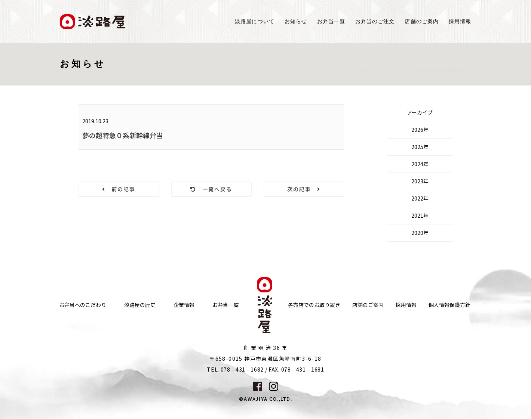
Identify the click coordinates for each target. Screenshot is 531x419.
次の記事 (304, 189)
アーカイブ (420, 112)
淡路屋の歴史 (140, 304)
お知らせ (296, 21)
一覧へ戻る (211, 189)
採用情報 (460, 21)
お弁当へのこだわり (82, 304)
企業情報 (184, 304)
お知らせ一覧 (393, 63)
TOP (363, 63)
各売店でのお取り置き (314, 304)
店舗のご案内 (368, 304)
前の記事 (119, 189)
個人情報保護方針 (449, 304)
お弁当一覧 (331, 21)
